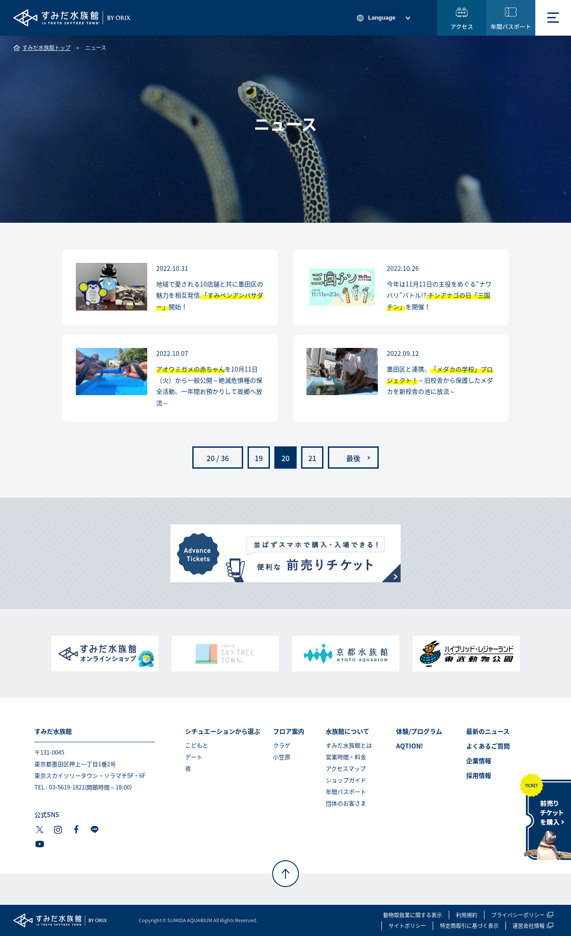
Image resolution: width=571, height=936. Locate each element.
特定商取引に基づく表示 (469, 926)
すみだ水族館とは (349, 745)
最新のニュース (487, 731)
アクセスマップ (346, 768)
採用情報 (478, 775)
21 (312, 458)
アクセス (462, 26)
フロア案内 (288, 731)
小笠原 (281, 756)
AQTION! (409, 745)
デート (194, 756)
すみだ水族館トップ (46, 48)
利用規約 (466, 915)
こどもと (196, 745)
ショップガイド (346, 780)
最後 (353, 458)
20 (285, 458)
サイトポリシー (407, 926)
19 (259, 458)
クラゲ (281, 745)
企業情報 (478, 760)
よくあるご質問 (488, 745)
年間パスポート (511, 26)
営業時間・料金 (346, 756)
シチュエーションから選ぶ (222, 731)
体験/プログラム (419, 731)
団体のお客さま (346, 803)
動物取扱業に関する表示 (412, 915)
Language (381, 17)
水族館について (347, 731)
